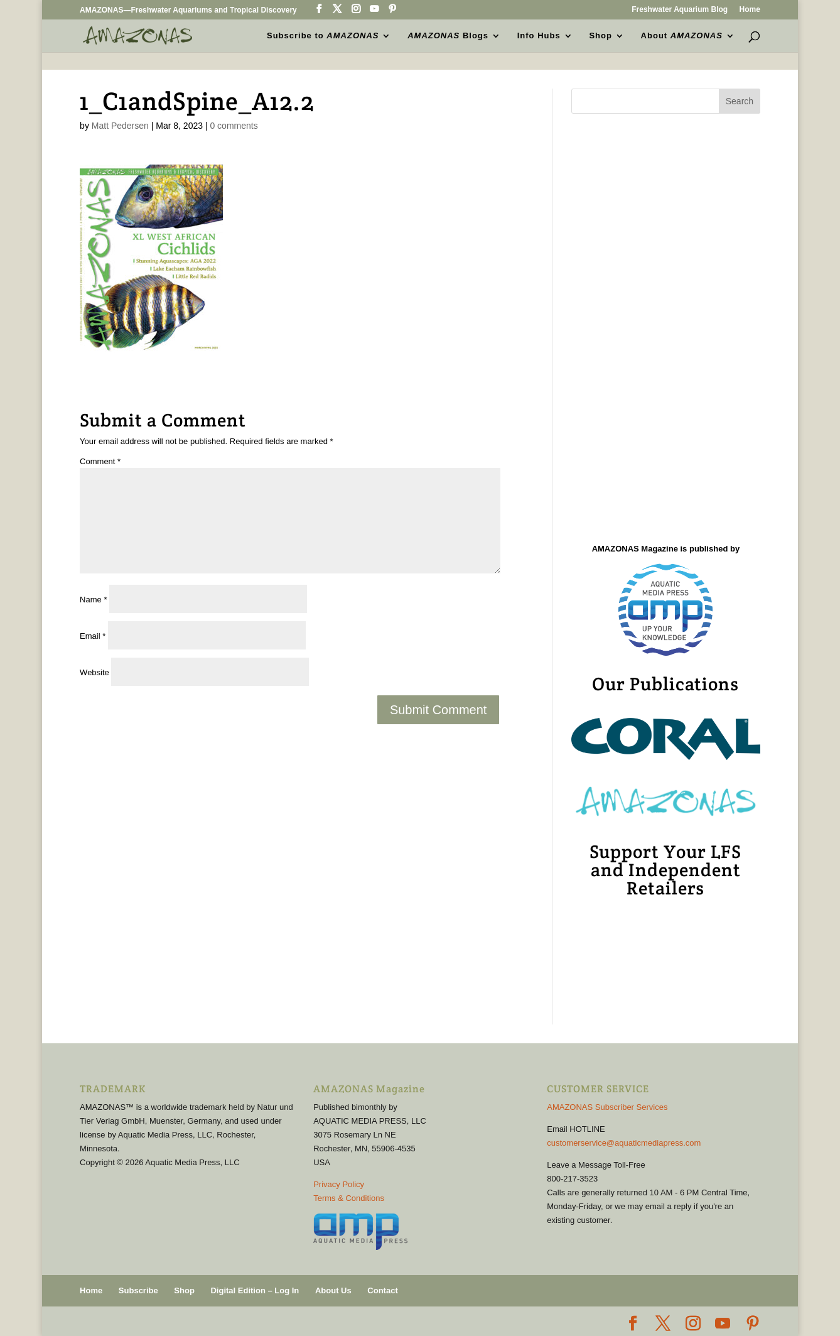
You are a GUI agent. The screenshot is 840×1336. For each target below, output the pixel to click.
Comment (100, 461)
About (682, 35)
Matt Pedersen (120, 126)
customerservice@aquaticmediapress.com (624, 1143)
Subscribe (138, 1290)
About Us (333, 1290)
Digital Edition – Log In (254, 1290)
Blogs (447, 35)
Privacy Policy (338, 1184)
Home (750, 10)
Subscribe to (323, 35)
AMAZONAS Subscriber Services (607, 1107)
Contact (382, 1290)
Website (94, 672)
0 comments (233, 126)
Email (92, 636)
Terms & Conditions (348, 1198)
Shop (600, 35)
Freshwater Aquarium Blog (680, 10)
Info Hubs (539, 35)
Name (93, 599)
